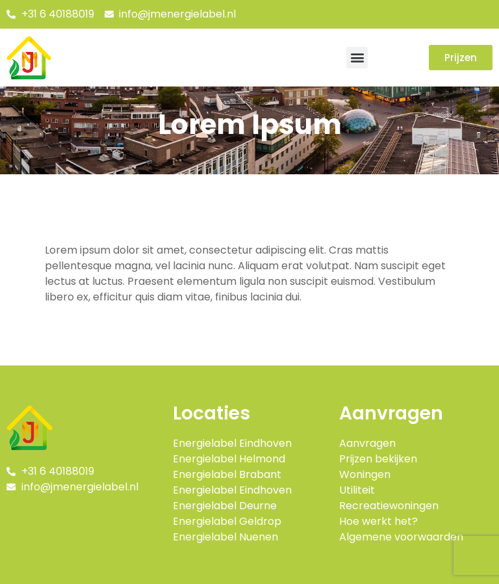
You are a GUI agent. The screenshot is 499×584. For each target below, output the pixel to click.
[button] (357, 57)
